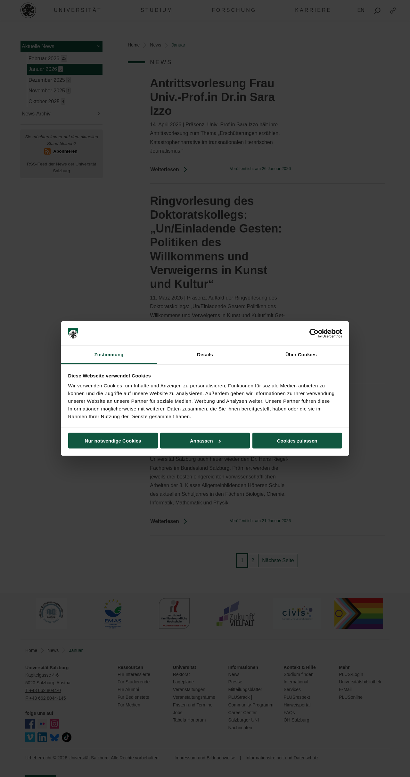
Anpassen (205, 440)
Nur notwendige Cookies (113, 440)
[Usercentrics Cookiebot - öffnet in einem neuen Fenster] (314, 333)
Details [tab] (205, 354)
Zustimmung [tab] (109, 354)
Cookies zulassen (297, 440)
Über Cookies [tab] (301, 354)
